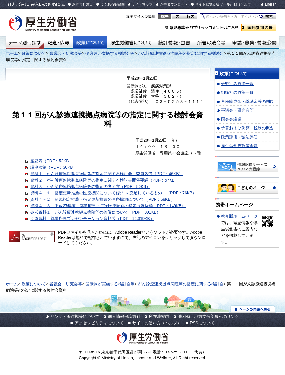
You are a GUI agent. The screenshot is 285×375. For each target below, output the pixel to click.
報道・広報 (58, 42)
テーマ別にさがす (25, 42)
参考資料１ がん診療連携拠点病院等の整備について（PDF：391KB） (95, 212)
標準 (164, 16)
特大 (190, 16)
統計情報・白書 (174, 42)
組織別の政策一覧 (237, 92)
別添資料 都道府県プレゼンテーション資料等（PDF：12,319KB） (92, 218)
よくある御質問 (112, 4)
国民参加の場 (258, 27)
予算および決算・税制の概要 (247, 128)
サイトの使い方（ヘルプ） (156, 323)
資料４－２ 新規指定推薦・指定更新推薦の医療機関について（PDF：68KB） (102, 199)
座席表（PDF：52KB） (51, 161)
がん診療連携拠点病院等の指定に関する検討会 (180, 53)
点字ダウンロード (174, 4)
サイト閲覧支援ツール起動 (216, 4)
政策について (90, 42)
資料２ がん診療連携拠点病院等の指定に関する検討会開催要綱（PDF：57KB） (104, 180)
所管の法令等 (211, 42)
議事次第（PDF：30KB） (53, 167)
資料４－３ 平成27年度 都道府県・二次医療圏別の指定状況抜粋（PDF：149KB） (108, 205)
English (270, 4)
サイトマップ (142, 4)
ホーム (12, 53)
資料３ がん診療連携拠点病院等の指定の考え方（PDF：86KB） (90, 186)
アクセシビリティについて (99, 323)
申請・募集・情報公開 (254, 42)
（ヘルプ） (245, 4)
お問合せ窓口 (82, 4)
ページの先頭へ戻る (252, 309)
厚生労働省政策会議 (239, 145)
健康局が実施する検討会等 (110, 53)
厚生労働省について (131, 42)
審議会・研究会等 (65, 53)
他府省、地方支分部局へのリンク (208, 316)
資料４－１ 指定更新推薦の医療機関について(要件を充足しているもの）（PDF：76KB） (113, 193)
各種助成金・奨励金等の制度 (247, 101)
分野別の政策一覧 (237, 83)
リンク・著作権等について (74, 316)
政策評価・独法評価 (239, 137)
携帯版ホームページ (239, 216)
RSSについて (202, 323)
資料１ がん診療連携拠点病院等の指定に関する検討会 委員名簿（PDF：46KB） (106, 173)
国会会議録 (231, 119)
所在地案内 (159, 316)
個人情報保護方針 (124, 316)
